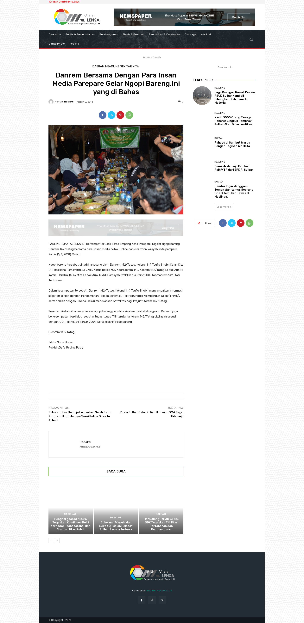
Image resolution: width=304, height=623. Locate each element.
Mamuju (115, 518)
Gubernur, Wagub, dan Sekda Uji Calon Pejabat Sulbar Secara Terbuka (116, 526)
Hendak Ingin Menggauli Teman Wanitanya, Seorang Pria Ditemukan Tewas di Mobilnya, (233, 191)
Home (146, 57)
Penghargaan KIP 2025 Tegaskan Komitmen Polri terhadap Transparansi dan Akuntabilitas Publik (70, 524)
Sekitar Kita (129, 66)
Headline (112, 66)
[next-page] (57, 540)
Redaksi (69, 101)
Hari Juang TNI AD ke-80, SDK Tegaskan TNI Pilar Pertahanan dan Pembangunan (161, 524)
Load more (224, 206)
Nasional (70, 514)
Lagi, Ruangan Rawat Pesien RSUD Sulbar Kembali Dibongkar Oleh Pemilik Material (234, 97)
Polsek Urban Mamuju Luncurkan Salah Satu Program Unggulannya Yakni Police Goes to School (79, 416)
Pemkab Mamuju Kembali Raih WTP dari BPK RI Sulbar (233, 167)
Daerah (157, 57)
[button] (251, 39)
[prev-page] (50, 540)
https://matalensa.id (90, 447)
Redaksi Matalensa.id (159, 590)
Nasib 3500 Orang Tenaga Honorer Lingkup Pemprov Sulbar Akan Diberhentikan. (233, 121)
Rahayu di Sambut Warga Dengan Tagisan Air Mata (232, 144)
